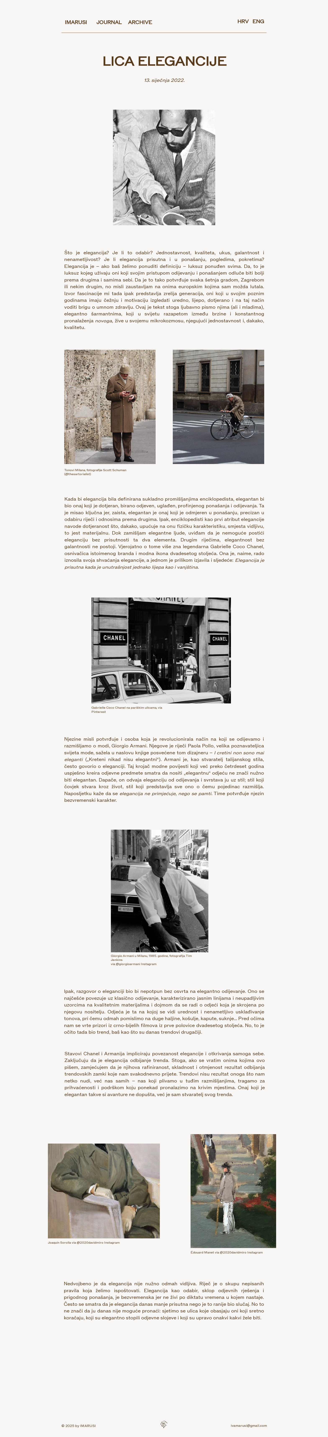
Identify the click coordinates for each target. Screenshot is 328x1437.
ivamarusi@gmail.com (249, 1426)
